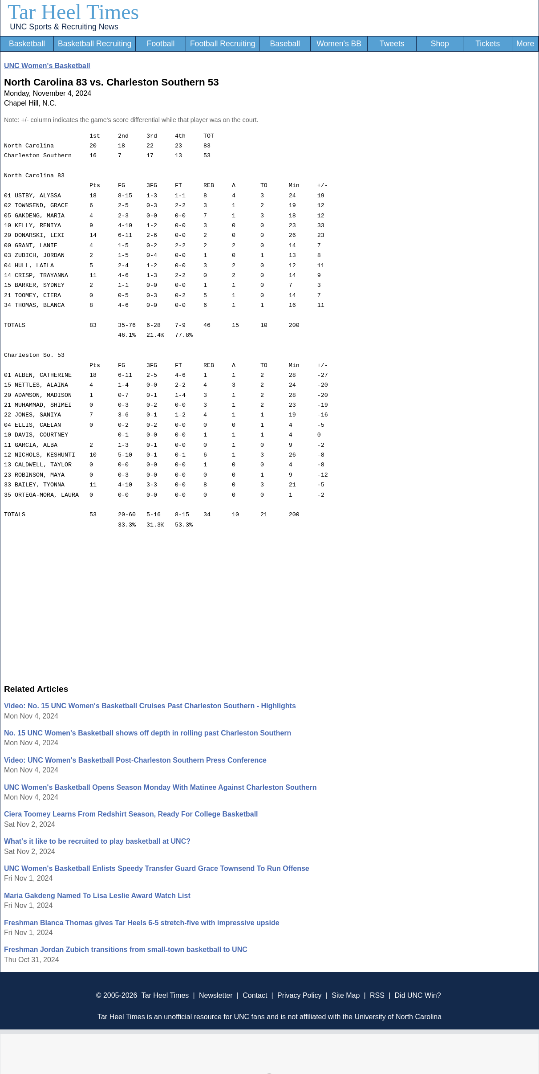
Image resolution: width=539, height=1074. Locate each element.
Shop (440, 43)
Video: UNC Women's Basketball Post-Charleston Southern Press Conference (135, 760)
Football (161, 43)
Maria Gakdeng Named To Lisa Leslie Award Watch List (97, 895)
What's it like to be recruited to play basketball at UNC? (97, 841)
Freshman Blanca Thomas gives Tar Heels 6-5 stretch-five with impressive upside (142, 923)
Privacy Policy (299, 995)
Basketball (27, 43)
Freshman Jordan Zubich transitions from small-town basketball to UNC (125, 949)
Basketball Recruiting (94, 43)
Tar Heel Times (73, 12)
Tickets (487, 43)
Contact (255, 995)
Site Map (346, 995)
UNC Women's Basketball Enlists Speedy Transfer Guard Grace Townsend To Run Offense (156, 868)
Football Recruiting (222, 43)
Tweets (392, 43)
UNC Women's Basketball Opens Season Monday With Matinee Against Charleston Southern (160, 787)
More (525, 43)
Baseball (285, 43)
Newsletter (216, 995)
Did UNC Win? (418, 995)
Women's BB (338, 43)
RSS (377, 995)
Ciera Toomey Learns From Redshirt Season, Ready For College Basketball (131, 814)
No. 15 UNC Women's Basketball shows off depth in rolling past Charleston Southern (147, 733)
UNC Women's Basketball (47, 65)
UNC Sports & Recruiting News (64, 26)
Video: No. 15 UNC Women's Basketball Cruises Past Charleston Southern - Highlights (150, 706)
